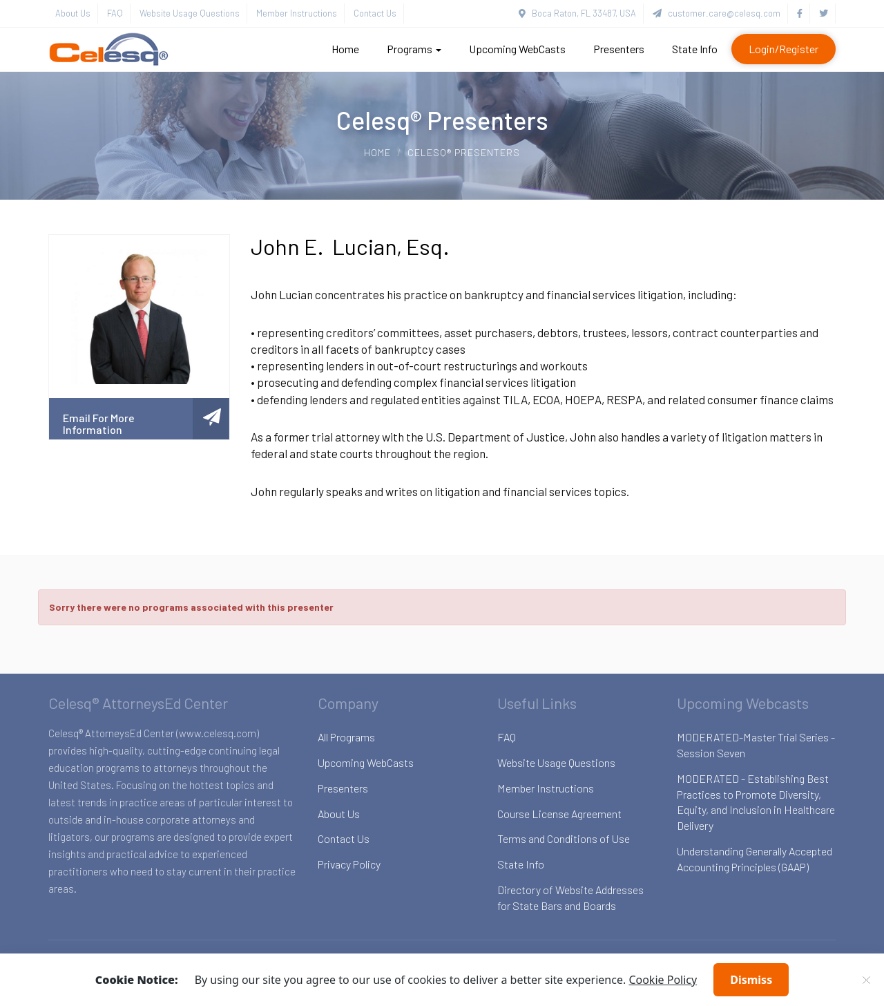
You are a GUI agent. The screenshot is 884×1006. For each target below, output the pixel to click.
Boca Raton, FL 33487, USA (577, 13)
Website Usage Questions (190, 13)
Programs (414, 48)
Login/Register (783, 48)
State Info (695, 48)
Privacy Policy (349, 864)
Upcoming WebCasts (517, 48)
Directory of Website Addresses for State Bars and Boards (570, 897)
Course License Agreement (559, 813)
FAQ (115, 13)
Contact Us (375, 13)
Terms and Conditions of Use (563, 838)
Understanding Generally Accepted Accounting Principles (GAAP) (754, 858)
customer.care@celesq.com (716, 13)
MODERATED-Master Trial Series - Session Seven (756, 744)
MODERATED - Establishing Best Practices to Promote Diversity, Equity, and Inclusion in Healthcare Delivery (756, 802)
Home (345, 48)
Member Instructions (296, 13)
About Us (72, 13)
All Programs (346, 736)
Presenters (618, 48)
